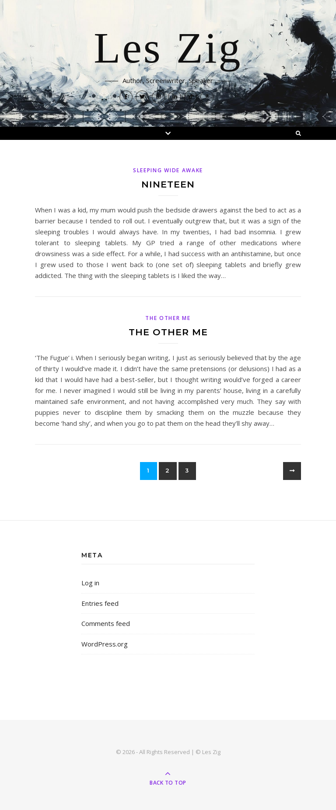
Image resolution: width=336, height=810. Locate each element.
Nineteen (168, 184)
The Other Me (167, 318)
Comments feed (105, 623)
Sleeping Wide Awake (168, 170)
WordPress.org (104, 644)
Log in (90, 582)
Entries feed (100, 603)
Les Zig (168, 49)
